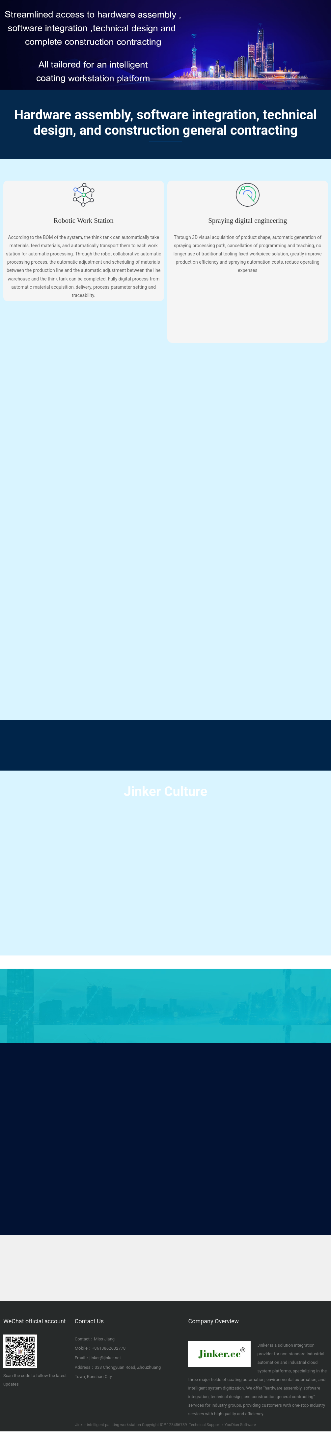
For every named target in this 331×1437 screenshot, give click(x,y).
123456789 (177, 1425)
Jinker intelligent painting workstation (108, 1425)
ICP (163, 1425)
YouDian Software (240, 1425)
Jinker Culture (165, 791)
